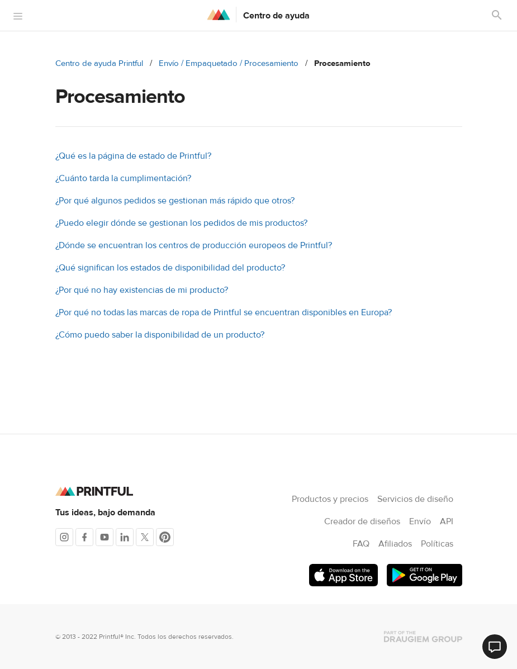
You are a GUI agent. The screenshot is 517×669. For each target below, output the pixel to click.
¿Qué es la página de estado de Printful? (133, 156)
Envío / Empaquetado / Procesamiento (228, 63)
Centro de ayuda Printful (99, 63)
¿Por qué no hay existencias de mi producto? (141, 290)
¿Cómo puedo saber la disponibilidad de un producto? (159, 334)
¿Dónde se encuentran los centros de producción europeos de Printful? (193, 245)
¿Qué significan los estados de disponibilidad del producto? (170, 267)
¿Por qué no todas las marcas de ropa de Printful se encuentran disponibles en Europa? (223, 312)
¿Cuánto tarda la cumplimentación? (123, 178)
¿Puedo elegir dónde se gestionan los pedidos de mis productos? (181, 223)
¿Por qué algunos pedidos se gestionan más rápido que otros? (175, 200)
